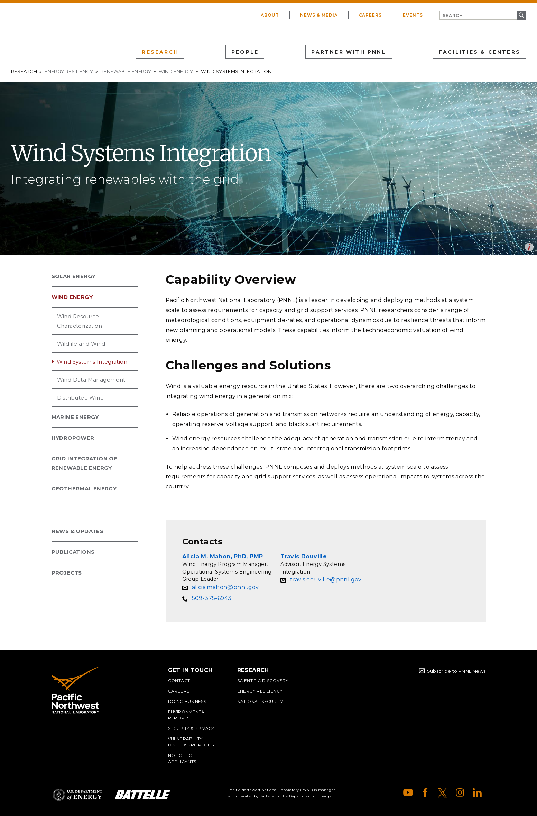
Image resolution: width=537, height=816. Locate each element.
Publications (73, 552)
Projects (67, 572)
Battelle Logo (142, 794)
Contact (179, 680)
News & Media (319, 15)
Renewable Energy (126, 71)
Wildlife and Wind (81, 343)
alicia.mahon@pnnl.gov (225, 587)
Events (413, 15)
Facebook (425, 792)
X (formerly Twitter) (443, 792)
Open (529, 247)
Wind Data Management (91, 379)
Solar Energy (74, 276)
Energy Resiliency (69, 71)
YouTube (408, 792)
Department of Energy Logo (77, 795)
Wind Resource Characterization (79, 321)
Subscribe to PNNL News (456, 671)
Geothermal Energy (84, 488)
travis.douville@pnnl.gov (326, 579)
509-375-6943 (212, 598)
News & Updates (78, 531)
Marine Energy (75, 417)
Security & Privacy (191, 728)
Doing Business (187, 701)
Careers (370, 15)
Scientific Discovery (262, 680)
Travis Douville (303, 556)
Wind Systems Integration (92, 361)
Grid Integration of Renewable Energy (85, 463)
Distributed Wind (80, 397)
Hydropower (73, 437)
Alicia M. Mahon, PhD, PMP (222, 556)
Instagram (460, 792)
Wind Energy (176, 71)
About (270, 15)
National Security (260, 701)
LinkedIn (477, 792)
